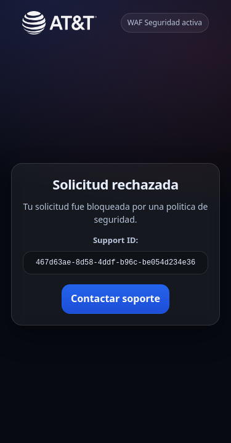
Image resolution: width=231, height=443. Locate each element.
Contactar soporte (115, 298)
